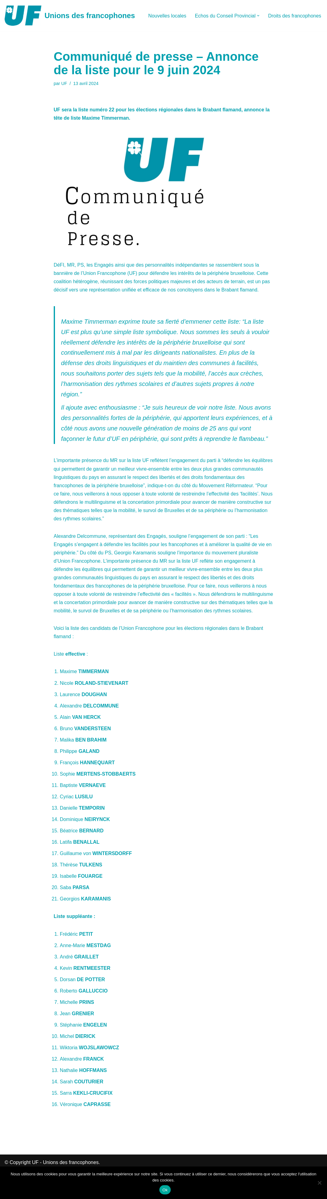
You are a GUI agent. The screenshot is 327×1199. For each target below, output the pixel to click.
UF (64, 83)
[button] (258, 15)
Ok (165, 1190)
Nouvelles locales (167, 15)
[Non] (319, 1183)
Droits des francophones (294, 15)
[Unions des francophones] (70, 16)
